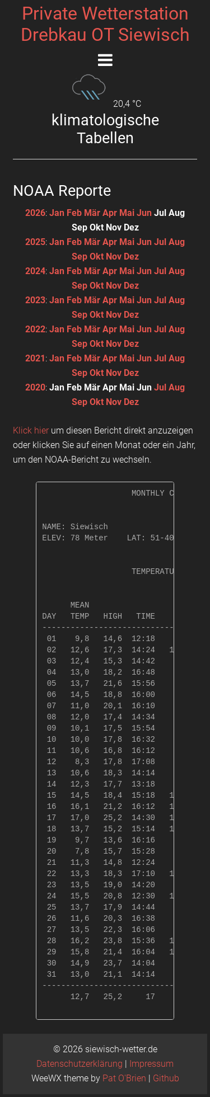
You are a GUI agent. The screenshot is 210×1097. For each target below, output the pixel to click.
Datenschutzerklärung (79, 1063)
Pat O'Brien (124, 1078)
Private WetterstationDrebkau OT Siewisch (105, 24)
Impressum (151, 1063)
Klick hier (31, 430)
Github (166, 1078)
